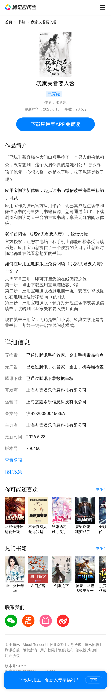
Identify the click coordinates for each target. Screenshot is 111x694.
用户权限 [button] (47, 650)
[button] (20, 7)
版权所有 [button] (30, 650)
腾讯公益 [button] (12, 650)
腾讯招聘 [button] (91, 645)
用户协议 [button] (12, 656)
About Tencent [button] (35, 645)
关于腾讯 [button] (12, 645)
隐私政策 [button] (13, 471)
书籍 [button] (21, 22)
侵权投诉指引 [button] (86, 650)
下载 (93, 680)
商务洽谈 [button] (74, 645)
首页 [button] (8, 22)
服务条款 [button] (56, 645)
